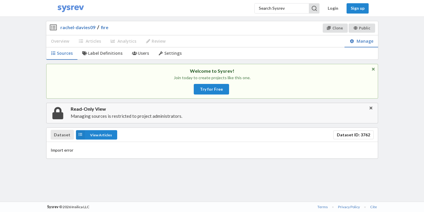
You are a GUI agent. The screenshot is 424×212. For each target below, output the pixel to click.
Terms (322, 207)
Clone (335, 28)
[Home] (70, 8)
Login (333, 8)
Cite (373, 207)
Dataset (62, 134)
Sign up (358, 8)
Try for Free (211, 89)
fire (104, 27)
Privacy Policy (349, 207)
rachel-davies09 (77, 27)
